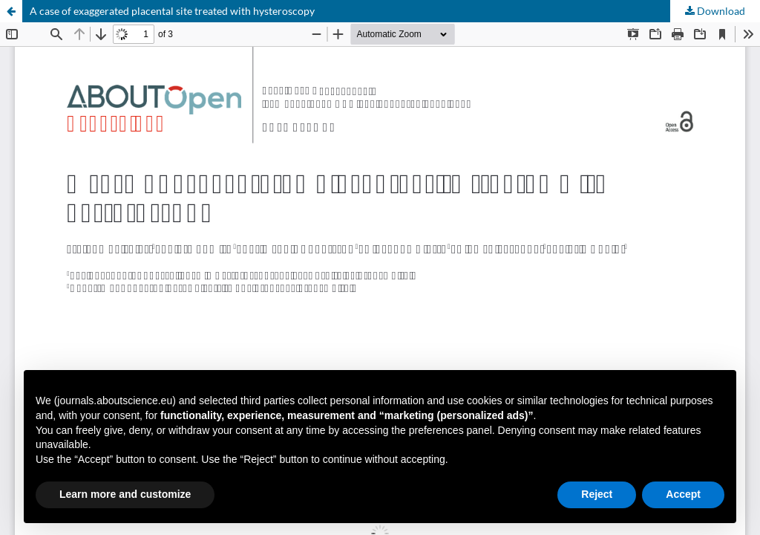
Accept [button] (683, 494)
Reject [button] (596, 494)
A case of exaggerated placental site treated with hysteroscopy (172, 10)
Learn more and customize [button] (125, 494)
